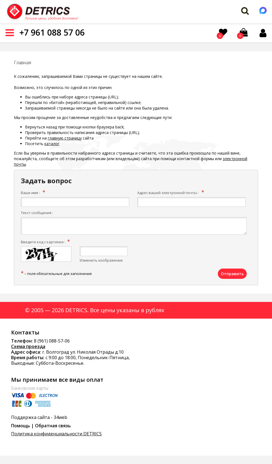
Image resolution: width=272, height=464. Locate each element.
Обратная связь (53, 426)
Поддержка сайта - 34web (39, 417)
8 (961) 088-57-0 (50, 341)
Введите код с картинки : (43, 241)
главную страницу (65, 138)
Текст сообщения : (37, 212)
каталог (51, 143)
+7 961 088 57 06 (52, 32)
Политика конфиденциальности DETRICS (56, 434)
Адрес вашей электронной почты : (168, 192)
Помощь (20, 426)
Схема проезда (28, 346)
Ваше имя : (30, 192)
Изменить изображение (101, 260)
